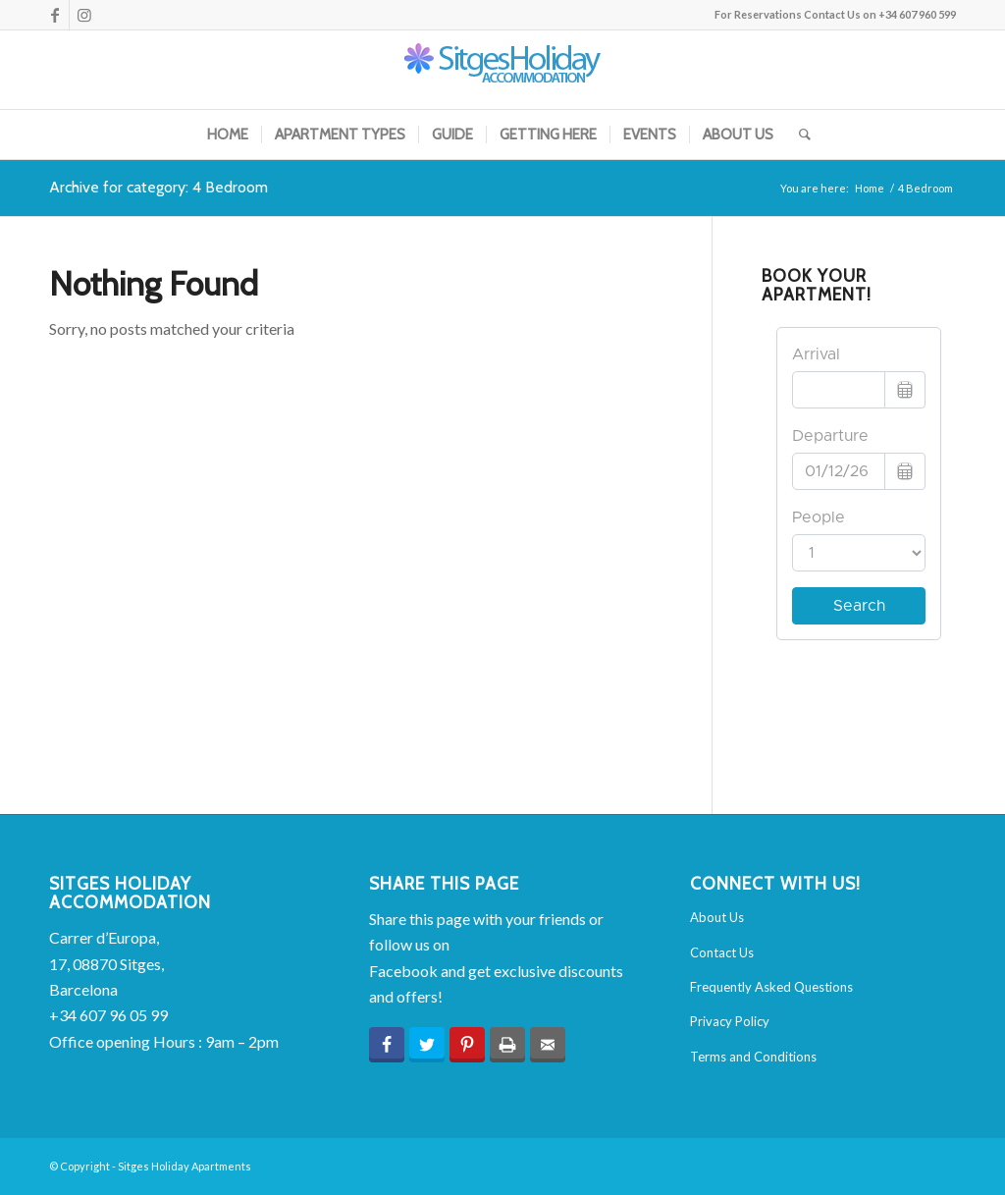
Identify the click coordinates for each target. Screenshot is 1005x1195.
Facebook (403, 970)
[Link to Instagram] (84, 14)
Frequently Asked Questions (771, 987)
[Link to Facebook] (54, 14)
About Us (717, 917)
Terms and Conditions (753, 1056)
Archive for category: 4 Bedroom (158, 187)
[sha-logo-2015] (502, 69)
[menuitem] (227, 134)
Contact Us (722, 952)
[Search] (798, 134)
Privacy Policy (729, 1021)
